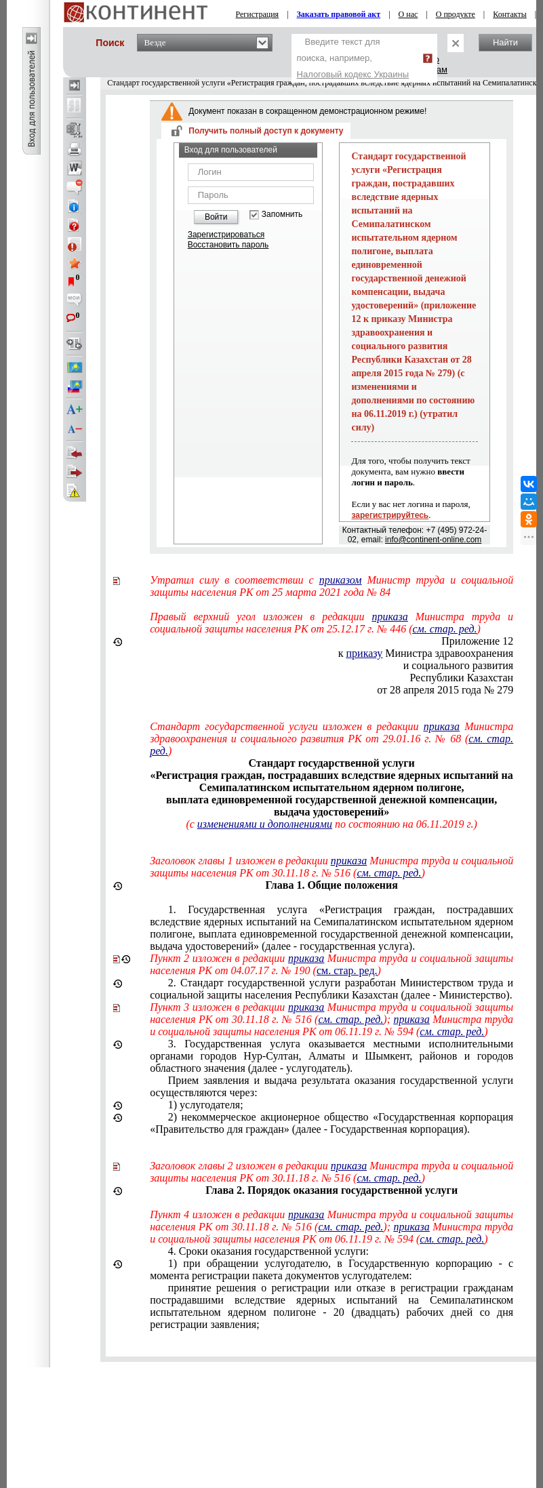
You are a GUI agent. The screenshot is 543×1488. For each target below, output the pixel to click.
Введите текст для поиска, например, (353, 58)
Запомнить (282, 214)
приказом (340, 580)
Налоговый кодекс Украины (353, 74)
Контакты (510, 14)
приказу (364, 653)
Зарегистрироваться (226, 234)
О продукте (455, 14)
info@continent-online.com (433, 539)
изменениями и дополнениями (264, 824)
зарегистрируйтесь (389, 515)
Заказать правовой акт (339, 14)
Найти (505, 42)
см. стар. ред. (445, 629)
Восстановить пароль (228, 244)
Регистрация (257, 14)
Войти (216, 217)
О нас (408, 14)
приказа (389, 616)
